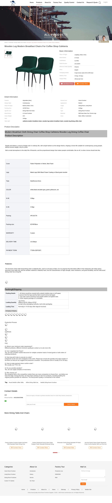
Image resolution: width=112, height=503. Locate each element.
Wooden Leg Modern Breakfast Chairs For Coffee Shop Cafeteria (43, 42)
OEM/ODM (58, 474)
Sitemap (63, 489)
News (53, 489)
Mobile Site (88, 489)
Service (31, 477)
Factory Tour (57, 2)
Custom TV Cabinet (9, 480)
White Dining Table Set (32, 382)
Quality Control (69, 2)
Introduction (33, 471)
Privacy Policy (75, 489)
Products (39, 2)
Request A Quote (92, 2)
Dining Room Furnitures (10, 477)
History (31, 474)
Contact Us (80, 2)
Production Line (59, 471)
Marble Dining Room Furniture (48, 382)
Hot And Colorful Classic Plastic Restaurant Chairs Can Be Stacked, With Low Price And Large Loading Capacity (95, 443)
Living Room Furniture (9, 474)
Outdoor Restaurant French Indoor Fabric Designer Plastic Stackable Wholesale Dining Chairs (42, 443)
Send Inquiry (71, 404)
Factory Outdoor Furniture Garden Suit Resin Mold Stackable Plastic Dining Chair (16, 443)
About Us (48, 2)
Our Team (32, 480)
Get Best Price (67, 84)
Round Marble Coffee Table (16, 382)
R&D (56, 477)
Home (32, 2)
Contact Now (82, 84)
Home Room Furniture (10, 471)
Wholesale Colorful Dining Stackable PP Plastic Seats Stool (69, 443)
